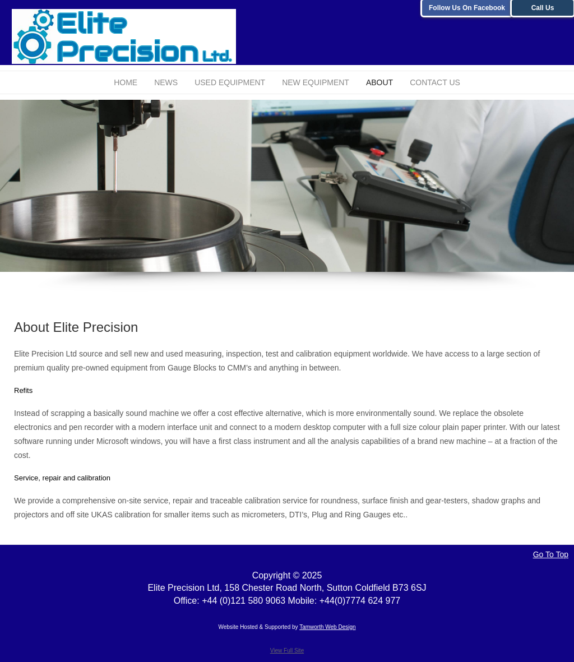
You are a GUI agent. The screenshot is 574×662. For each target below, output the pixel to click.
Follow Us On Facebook (467, 8)
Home (125, 82)
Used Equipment (230, 82)
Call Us (542, 8)
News (166, 82)
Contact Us (435, 82)
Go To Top (550, 554)
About (379, 82)
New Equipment (315, 82)
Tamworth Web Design (327, 627)
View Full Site (287, 650)
